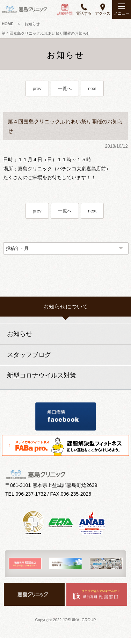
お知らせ (32, 24)
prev (37, 88)
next (92, 88)
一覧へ (65, 88)
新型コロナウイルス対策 (41, 375)
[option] (25, 564)
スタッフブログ (29, 354)
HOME (8, 24)
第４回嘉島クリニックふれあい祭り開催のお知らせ (46, 33)
